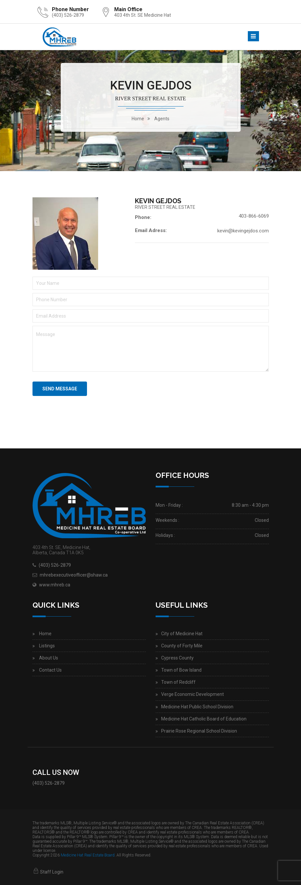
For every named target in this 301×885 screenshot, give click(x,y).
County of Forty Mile (182, 645)
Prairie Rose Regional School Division (199, 731)
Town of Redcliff (178, 682)
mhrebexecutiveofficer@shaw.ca (74, 575)
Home (45, 633)
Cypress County (177, 657)
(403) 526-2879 (68, 15)
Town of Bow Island (181, 670)
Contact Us (50, 670)
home (138, 118)
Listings (47, 645)
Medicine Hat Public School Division (197, 706)
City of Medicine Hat (182, 633)
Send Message (59, 388)
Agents (161, 118)
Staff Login (47, 872)
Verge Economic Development (192, 694)
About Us (48, 657)
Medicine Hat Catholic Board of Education (204, 718)
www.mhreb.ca (54, 584)
